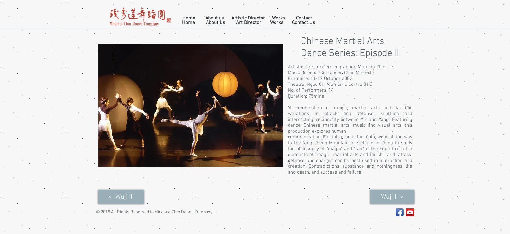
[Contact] (304, 18)
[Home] (189, 18)
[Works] (278, 18)
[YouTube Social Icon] (410, 212)
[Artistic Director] (248, 18)
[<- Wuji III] (121, 197)
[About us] (214, 18)
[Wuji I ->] (392, 197)
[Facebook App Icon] (400, 212)
